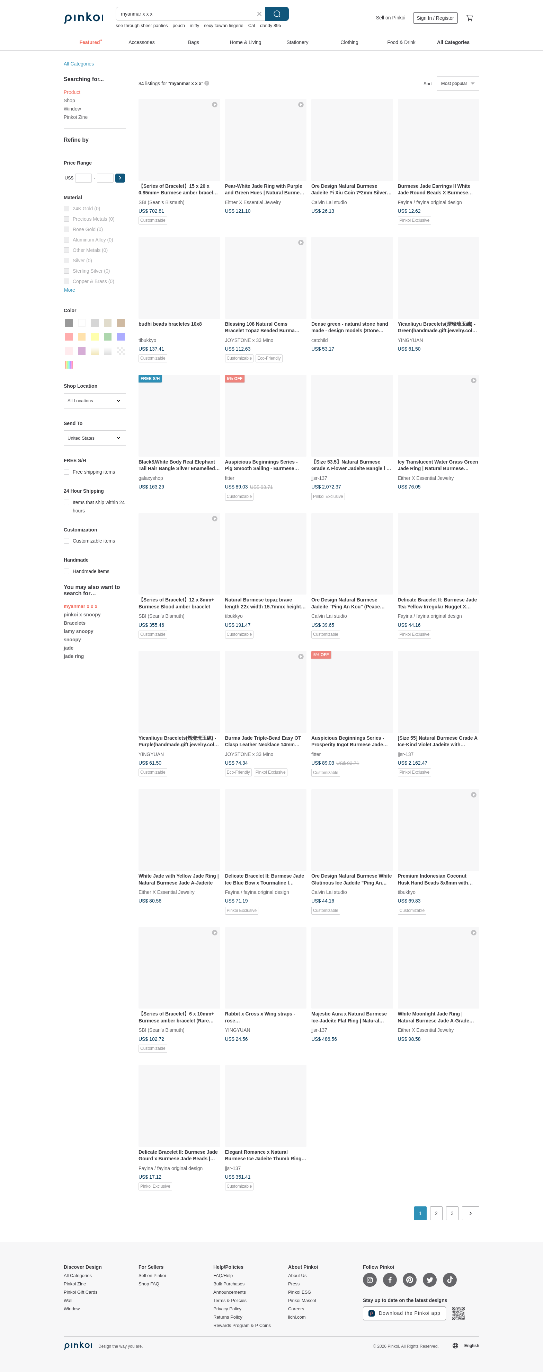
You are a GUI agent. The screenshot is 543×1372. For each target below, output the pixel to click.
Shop (69, 100)
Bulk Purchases (228, 1284)
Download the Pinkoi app (404, 1313)
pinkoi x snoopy (82, 614)
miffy (194, 25)
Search (277, 14)
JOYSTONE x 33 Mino (249, 340)
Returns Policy (227, 1317)
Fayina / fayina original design (430, 202)
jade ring (74, 656)
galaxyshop (151, 478)
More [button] (69, 290)
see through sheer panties (142, 25)
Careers (296, 1309)
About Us (297, 1275)
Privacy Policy (227, 1309)
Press (294, 1284)
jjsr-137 (319, 478)
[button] (120, 178)
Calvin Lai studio (329, 202)
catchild (319, 340)
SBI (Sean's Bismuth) (162, 202)
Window (72, 109)
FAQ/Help (223, 1275)
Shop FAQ (149, 1284)
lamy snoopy (79, 631)
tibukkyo (147, 340)
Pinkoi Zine (76, 117)
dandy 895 (270, 25)
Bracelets (75, 623)
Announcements (229, 1292)
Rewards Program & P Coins (242, 1325)
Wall (68, 1300)
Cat (251, 25)
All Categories (79, 64)
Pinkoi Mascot (302, 1300)
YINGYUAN (410, 340)
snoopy (72, 639)
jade (68, 648)
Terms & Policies (230, 1300)
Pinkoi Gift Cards (81, 1292)
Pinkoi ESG (299, 1292)
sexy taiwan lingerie (223, 25)
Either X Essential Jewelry (253, 202)
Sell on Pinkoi (391, 17)
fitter (229, 478)
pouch (179, 25)
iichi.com (297, 1317)
